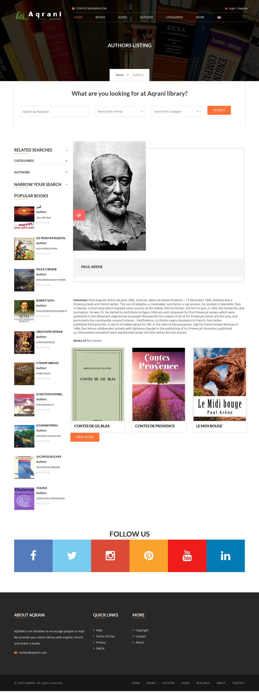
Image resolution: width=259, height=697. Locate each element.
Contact (141, 642)
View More (85, 436)
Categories (174, 17)
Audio (122, 17)
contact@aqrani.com (89, 8)
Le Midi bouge (209, 425)
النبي (38, 206)
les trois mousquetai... (51, 238)
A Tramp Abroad (47, 363)
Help (99, 636)
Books (100, 17)
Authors (146, 17)
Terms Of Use (105, 642)
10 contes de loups (48, 456)
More (200, 17)
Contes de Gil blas (92, 425)
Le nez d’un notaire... (49, 394)
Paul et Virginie (46, 269)
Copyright (142, 636)
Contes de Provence (155, 425)
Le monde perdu (47, 425)
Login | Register (236, 8)
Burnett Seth (45, 300)
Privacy (101, 648)
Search (219, 110)
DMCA (100, 654)
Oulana (41, 488)
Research (201, 689)
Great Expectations (49, 331)
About (140, 648)
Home (78, 17)
